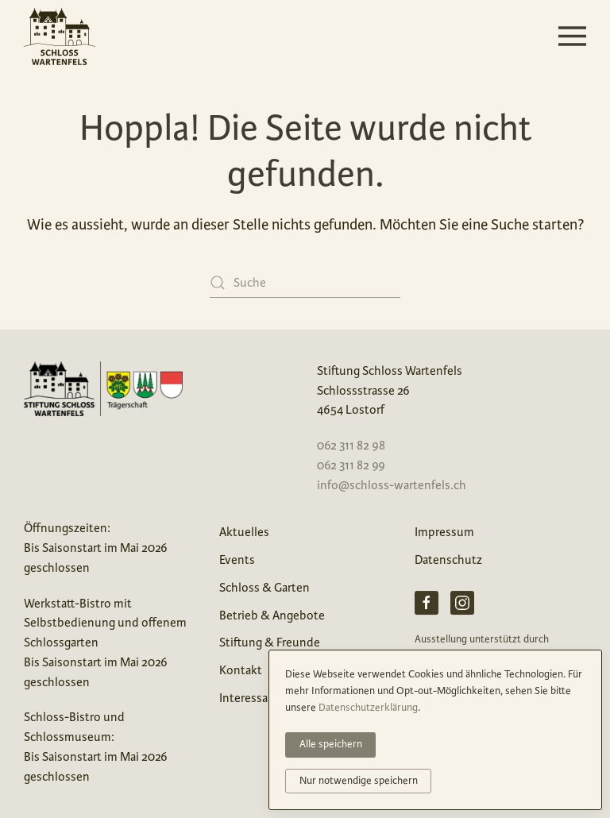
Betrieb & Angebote (272, 615)
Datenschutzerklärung (368, 707)
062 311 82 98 (351, 445)
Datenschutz (448, 559)
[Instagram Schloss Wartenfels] (462, 604)
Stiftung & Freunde (269, 642)
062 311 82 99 (351, 465)
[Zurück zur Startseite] (59, 36)
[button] (572, 36)
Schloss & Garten (264, 587)
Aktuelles (244, 531)
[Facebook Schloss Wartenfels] (426, 604)
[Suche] (305, 283)
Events (237, 559)
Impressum (444, 531)
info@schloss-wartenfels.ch (391, 484)
